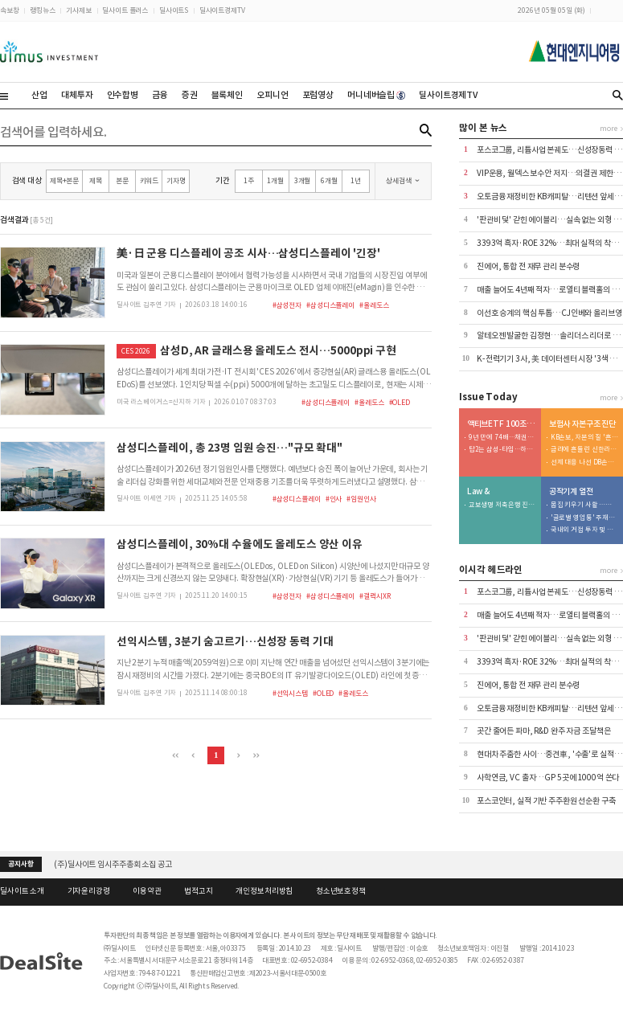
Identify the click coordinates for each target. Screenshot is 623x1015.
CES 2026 (135, 350)
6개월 (329, 180)
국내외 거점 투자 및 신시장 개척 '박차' (584, 530)
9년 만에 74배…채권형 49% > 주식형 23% (502, 437)
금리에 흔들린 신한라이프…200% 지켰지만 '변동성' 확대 (584, 449)
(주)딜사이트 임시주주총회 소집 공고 (112, 864)
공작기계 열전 (571, 492)
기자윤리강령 (89, 891)
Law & (478, 492)
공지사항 (20, 864)
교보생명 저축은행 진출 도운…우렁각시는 (502, 505)
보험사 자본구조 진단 (583, 424)
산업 (39, 94)
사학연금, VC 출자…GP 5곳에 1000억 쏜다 (548, 777)
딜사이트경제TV (222, 10)
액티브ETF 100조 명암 (501, 424)
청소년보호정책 (341, 891)
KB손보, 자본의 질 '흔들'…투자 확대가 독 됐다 (584, 437)
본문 (122, 180)
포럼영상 (318, 94)
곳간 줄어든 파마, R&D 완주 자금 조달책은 (544, 731)
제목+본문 (64, 180)
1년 (355, 180)
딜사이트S (173, 10)
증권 (190, 94)
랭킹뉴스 (42, 10)
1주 (249, 180)
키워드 (149, 180)
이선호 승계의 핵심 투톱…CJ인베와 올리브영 (549, 313)
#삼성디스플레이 (330, 305)
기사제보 (78, 10)
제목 (95, 180)
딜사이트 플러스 (125, 10)
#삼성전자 (287, 305)
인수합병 (122, 94)
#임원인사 (360, 498)
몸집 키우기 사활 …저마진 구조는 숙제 (584, 505)
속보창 (9, 10)
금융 (160, 94)
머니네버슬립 (376, 94)
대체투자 (76, 94)
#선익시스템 (290, 693)
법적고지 (198, 891)
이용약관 (147, 891)
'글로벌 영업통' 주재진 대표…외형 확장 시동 (584, 518)
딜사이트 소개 (22, 891)
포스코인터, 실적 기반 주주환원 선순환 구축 (546, 801)
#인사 (334, 498)
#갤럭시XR (374, 595)
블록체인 (227, 94)
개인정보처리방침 (264, 891)
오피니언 (272, 94)
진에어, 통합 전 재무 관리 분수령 (528, 266)
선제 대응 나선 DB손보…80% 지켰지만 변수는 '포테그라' (584, 462)
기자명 (176, 180)
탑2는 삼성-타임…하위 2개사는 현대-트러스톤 (502, 449)
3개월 (302, 180)
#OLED (399, 402)
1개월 (275, 180)
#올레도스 (373, 305)
